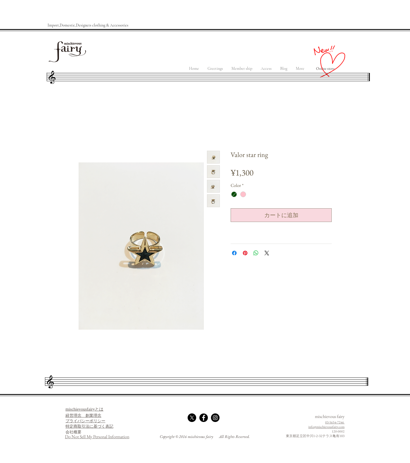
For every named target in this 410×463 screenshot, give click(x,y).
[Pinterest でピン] (245, 253)
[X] (192, 417)
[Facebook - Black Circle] (203, 417)
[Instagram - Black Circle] (215, 417)
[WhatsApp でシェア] (256, 253)
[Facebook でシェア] (234, 253)
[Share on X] (266, 253)
